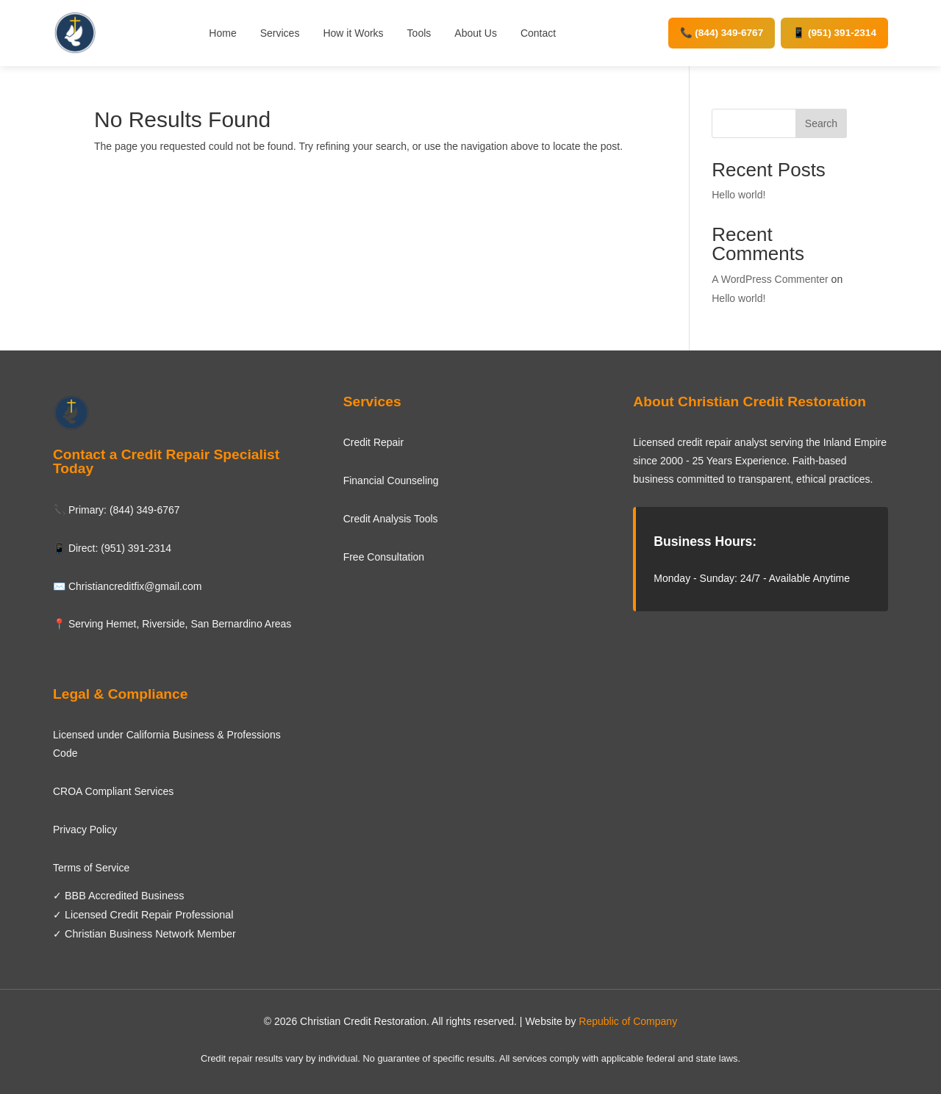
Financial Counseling (391, 480)
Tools (419, 33)
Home (222, 33)
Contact (538, 33)
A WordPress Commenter (770, 279)
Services (280, 33)
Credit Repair (373, 442)
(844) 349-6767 (145, 510)
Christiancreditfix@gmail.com (134, 586)
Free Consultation (384, 557)
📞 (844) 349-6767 (722, 32)
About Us (475, 33)
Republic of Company (628, 1021)
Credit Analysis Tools (390, 519)
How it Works (353, 33)
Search (821, 123)
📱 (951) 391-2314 (834, 32)
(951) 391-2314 (136, 548)
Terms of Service (91, 868)
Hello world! (738, 195)
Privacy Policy (85, 829)
